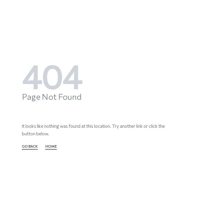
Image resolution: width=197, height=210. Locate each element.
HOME (51, 146)
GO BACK (30, 146)
